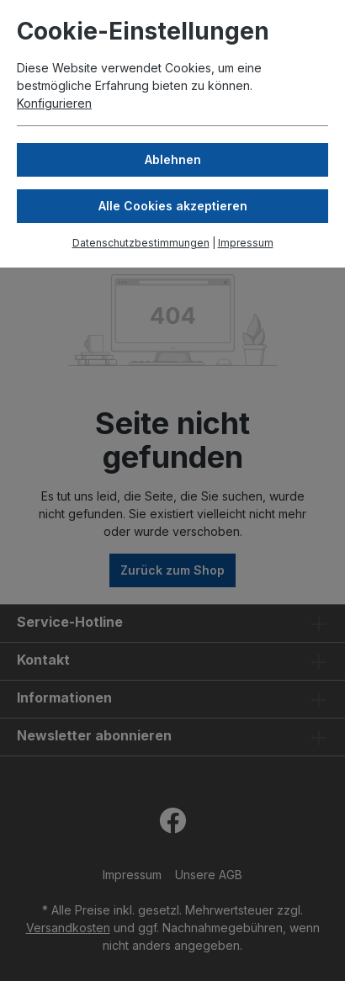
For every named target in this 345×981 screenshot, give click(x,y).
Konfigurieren (54, 103)
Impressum (245, 242)
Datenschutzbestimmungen (141, 242)
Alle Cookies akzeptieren (172, 206)
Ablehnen (173, 159)
